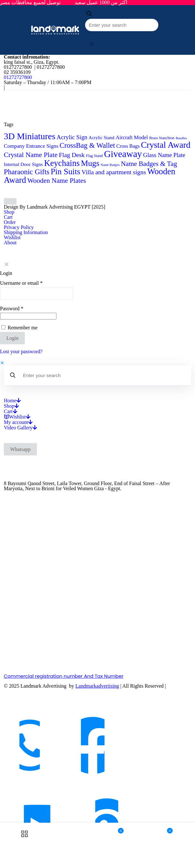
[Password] (28, 316)
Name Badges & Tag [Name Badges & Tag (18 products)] (149, 164)
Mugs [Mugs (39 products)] (90, 163)
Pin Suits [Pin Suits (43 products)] (65, 171)
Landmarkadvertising (97, 686)
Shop (9, 212)
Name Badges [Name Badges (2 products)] (110, 165)
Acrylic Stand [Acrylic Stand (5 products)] (101, 137)
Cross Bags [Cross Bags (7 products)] (128, 146)
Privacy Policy (19, 227)
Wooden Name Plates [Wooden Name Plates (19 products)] (56, 180)
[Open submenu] (18, 400)
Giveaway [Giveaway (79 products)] (123, 154)
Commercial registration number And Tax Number (63, 676)
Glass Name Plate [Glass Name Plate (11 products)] (164, 155)
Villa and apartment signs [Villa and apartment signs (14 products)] (114, 171)
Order (10, 222)
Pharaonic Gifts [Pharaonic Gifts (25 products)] (26, 172)
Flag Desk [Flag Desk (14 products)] (72, 154)
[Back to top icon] (10, 201)
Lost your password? (21, 351)
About (10, 242)
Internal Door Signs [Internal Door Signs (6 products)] (23, 164)
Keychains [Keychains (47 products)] (62, 163)
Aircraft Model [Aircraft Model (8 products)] (132, 137)
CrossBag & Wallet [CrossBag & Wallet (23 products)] (87, 145)
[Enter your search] (121, 25)
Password (11, 308)
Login (12, 338)
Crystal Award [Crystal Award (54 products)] (166, 145)
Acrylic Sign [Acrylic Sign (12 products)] (72, 137)
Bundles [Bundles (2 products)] (181, 138)
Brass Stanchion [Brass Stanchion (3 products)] (161, 138)
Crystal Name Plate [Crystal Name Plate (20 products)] (31, 155)
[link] (91, 44)
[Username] (36, 293)
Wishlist (12, 237)
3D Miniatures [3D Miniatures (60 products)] (29, 136)
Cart (8, 217)
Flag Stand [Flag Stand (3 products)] (94, 156)
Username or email (21, 283)
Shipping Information (26, 232)
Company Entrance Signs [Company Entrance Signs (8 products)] (31, 146)
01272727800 (18, 77)
